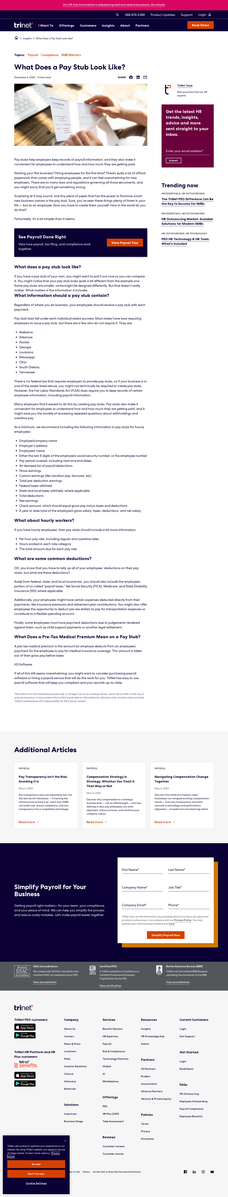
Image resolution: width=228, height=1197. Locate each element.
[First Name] (142, 870)
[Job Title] (188, 887)
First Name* (130, 870)
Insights (27, 38)
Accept (36, 1164)
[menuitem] (117, 14)
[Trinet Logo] (24, 25)
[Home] (16, 38)
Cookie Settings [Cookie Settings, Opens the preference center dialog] (36, 1183)
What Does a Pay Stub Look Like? (54, 38)
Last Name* (176, 870)
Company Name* (134, 887)
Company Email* (134, 905)
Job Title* (175, 887)
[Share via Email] (145, 77)
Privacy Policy (182, 920)
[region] (36, 1164)
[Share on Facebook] (131, 77)
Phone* (173, 905)
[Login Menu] (205, 14)
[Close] (65, 1141)
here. (172, 923)
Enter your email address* (184, 151)
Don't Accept (36, 1173)
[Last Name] (188, 870)
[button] (166, 935)
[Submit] (173, 160)
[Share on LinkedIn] (138, 77)
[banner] (114, 5)
